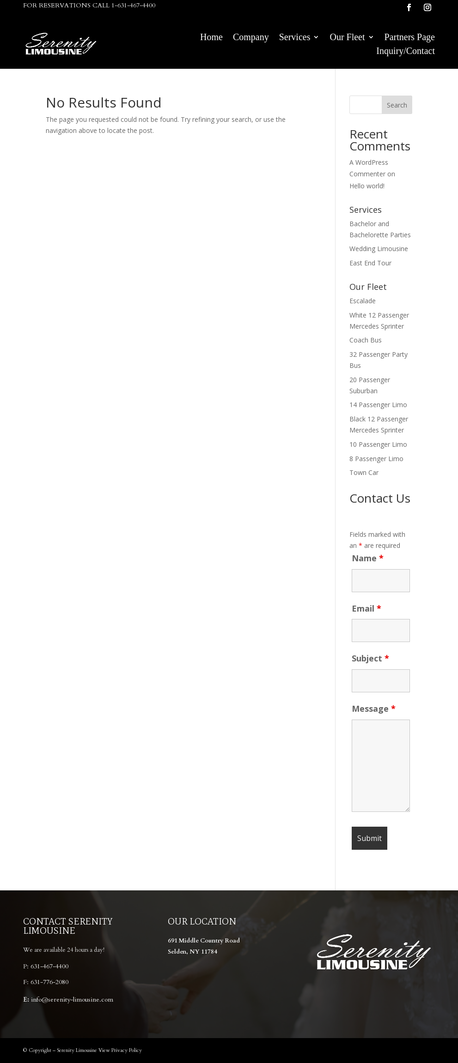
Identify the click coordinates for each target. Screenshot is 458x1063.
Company (251, 38)
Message (374, 708)
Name (368, 558)
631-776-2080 (49, 982)
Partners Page (410, 38)
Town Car (364, 472)
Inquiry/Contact (405, 52)
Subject (370, 658)
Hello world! (367, 185)
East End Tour (370, 262)
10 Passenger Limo (378, 444)
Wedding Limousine (378, 248)
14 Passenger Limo (378, 404)
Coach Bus (365, 340)
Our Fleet (347, 38)
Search (397, 105)
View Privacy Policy (120, 1050)
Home (211, 38)
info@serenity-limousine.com (72, 999)
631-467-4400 (49, 966)
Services (295, 38)
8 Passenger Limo (376, 458)
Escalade (362, 300)
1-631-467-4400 (133, 5)
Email (366, 608)
